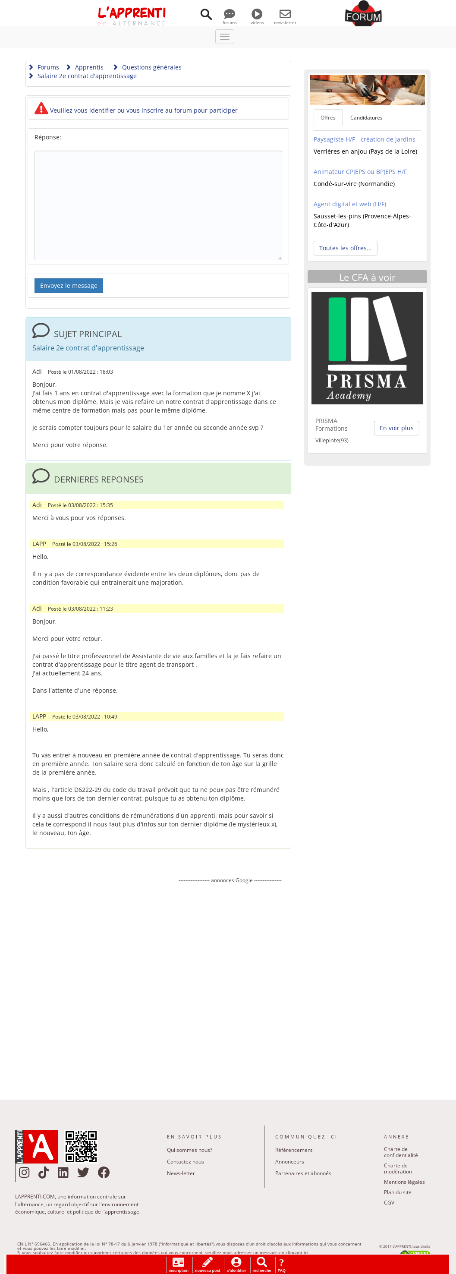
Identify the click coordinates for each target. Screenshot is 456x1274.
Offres (328, 117)
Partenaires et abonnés (303, 1173)
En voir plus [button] (397, 428)
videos (257, 19)
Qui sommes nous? (189, 1150)
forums (230, 19)
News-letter (181, 1173)
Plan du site (398, 1192)
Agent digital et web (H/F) (350, 204)
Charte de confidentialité (401, 1152)
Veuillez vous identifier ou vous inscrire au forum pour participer (136, 110)
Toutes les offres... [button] (345, 248)
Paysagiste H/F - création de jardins (364, 139)
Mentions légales (404, 1182)
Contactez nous (185, 1161)
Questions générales (147, 67)
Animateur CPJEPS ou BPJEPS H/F (360, 171)
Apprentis (84, 67)
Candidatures (366, 117)
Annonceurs (289, 1161)
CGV (389, 1202)
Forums (43, 67)
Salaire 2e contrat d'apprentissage (82, 76)
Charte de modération (398, 1168)
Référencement (293, 1150)
